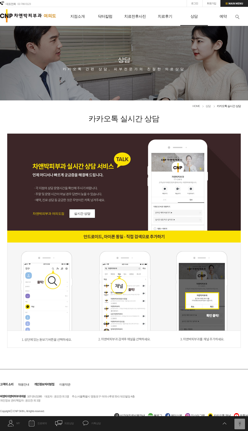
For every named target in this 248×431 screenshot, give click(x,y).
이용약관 (64, 384)
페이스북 (173, 415)
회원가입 (211, 3)
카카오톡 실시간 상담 (229, 106)
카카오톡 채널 (219, 415)
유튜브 (241, 415)
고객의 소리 (6, 384)
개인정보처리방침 (44, 384)
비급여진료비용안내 (129, 415)
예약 (223, 16)
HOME (196, 106)
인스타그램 (195, 415)
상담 (194, 16)
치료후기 (165, 16)
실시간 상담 (82, 213)
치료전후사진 (135, 16)
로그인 (194, 3)
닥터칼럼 (105, 16)
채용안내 (23, 384)
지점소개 (77, 16)
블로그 (155, 415)
